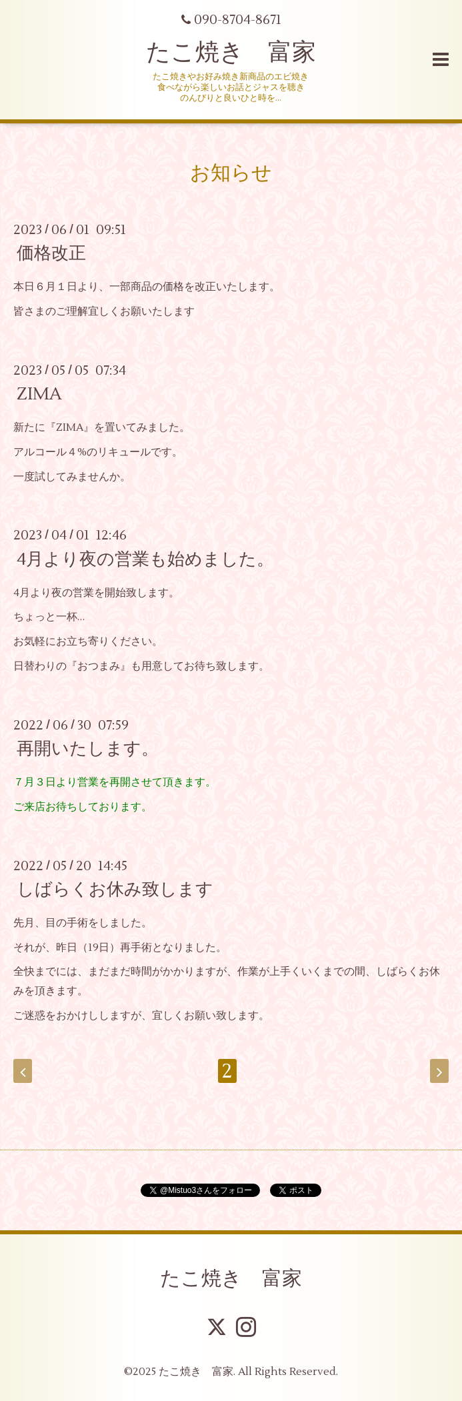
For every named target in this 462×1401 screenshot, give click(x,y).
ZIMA (39, 394)
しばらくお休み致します (115, 889)
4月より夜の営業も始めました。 (145, 558)
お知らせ (231, 173)
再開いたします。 (88, 749)
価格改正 (51, 253)
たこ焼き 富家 (231, 52)
